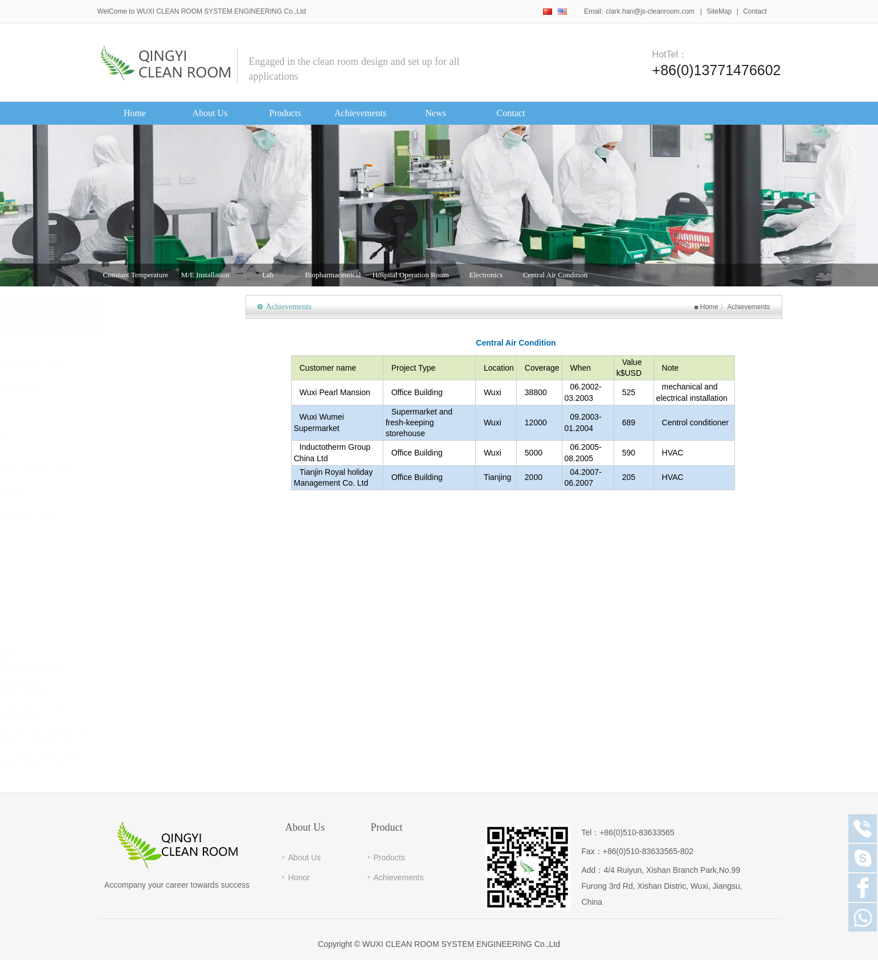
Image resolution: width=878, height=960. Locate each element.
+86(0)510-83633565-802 (648, 851)
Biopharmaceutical (333, 277)
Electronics (486, 277)
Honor (299, 877)
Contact (754, 11)
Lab (267, 277)
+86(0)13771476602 (716, 69)
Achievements (757, 307)
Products (389, 857)
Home (718, 307)
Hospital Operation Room (410, 277)
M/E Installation (205, 277)
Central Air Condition (555, 277)
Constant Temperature (136, 277)
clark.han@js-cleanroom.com (650, 11)
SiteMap (719, 11)
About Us (304, 857)
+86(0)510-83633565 (636, 832)
